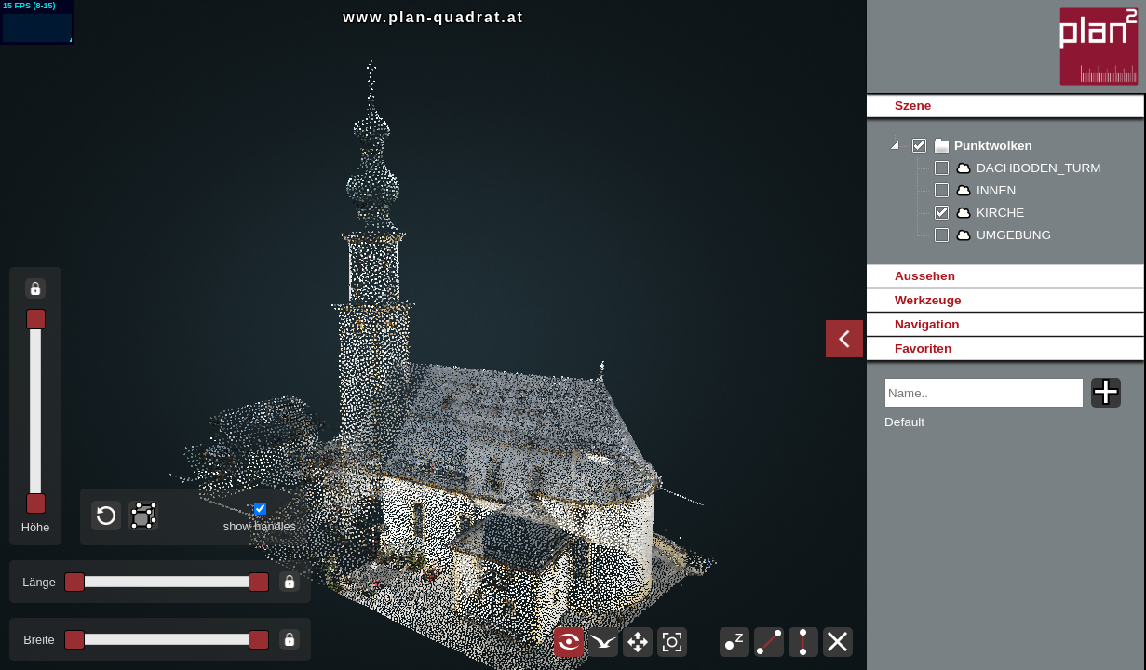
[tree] (1005, 191)
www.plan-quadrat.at (433, 17)
